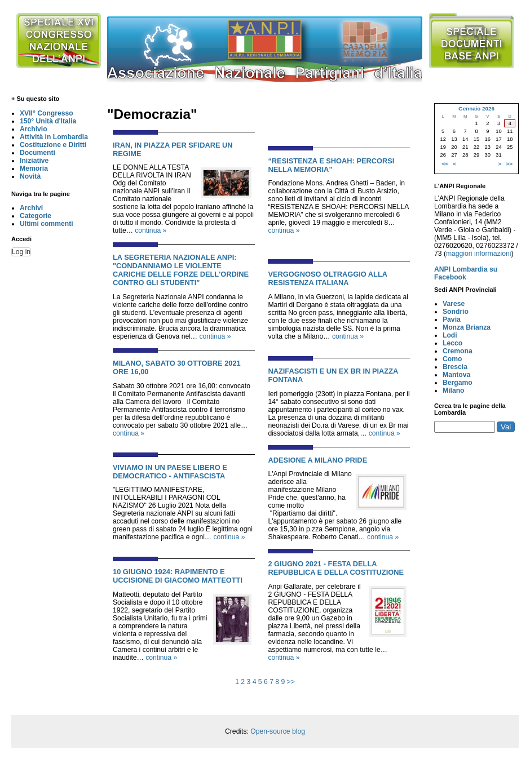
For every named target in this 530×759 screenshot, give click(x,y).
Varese (454, 304)
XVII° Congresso (46, 113)
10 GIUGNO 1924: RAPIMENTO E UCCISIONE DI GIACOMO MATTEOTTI (177, 575)
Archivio (33, 129)
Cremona (457, 351)
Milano (454, 390)
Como (452, 359)
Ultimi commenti (46, 224)
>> (291, 682)
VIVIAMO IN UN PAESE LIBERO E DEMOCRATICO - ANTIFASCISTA (170, 471)
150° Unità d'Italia (48, 121)
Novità (30, 176)
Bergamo (457, 383)
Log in (21, 252)
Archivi (31, 208)
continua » (150, 230)
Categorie (35, 216)
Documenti (37, 153)
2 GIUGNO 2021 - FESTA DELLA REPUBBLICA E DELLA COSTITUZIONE (336, 568)
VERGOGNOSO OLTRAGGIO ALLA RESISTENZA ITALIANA (327, 278)
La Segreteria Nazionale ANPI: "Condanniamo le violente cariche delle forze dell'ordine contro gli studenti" (181, 270)
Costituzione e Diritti (53, 145)
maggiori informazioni (478, 254)
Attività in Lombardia (54, 137)
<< (445, 164)
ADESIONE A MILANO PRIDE (317, 460)
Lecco (452, 343)
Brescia (455, 367)
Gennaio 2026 (476, 108)
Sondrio (456, 312)
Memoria (34, 168)
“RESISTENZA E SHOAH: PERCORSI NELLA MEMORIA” (331, 165)
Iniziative (34, 161)
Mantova (456, 375)
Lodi (450, 335)
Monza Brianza (467, 327)
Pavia (452, 319)
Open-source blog (277, 731)
